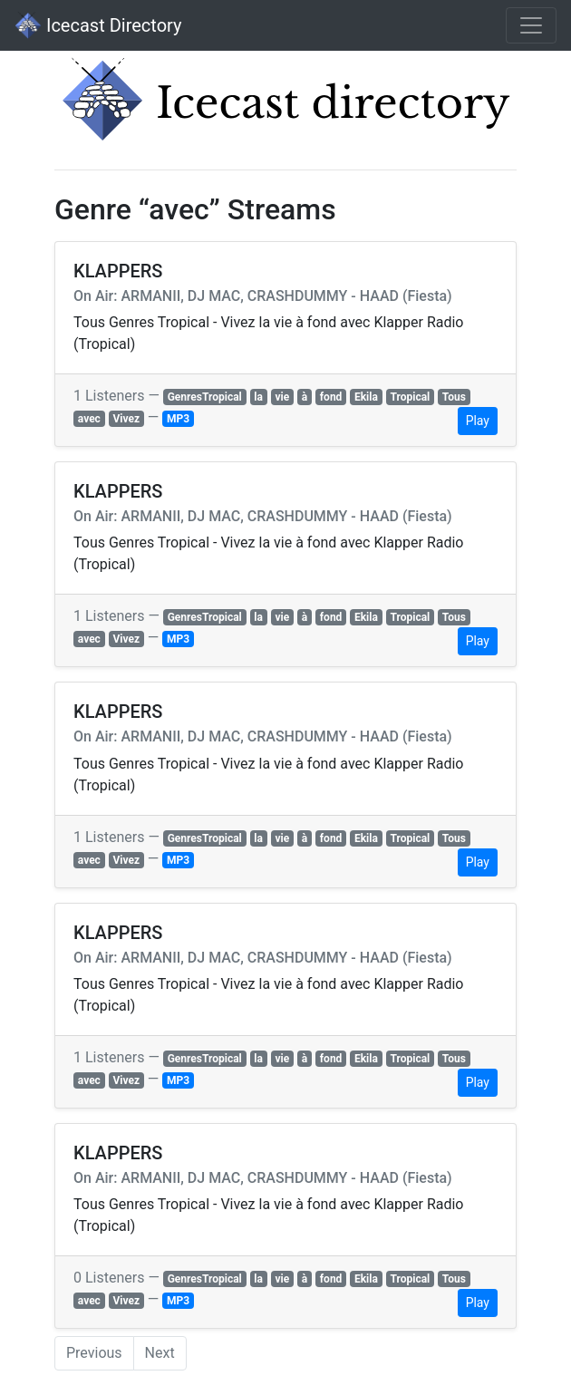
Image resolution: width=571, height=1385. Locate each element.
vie (283, 397)
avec (89, 418)
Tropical (410, 397)
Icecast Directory (98, 25)
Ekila (366, 397)
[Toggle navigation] (531, 25)
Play (477, 420)
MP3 (178, 418)
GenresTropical (205, 397)
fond (331, 397)
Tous (454, 397)
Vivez (126, 418)
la (258, 397)
